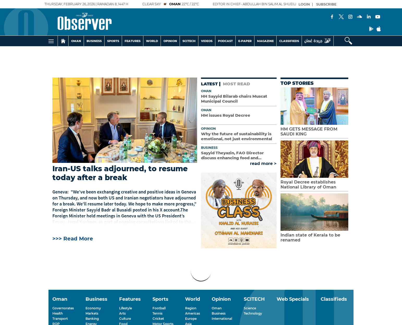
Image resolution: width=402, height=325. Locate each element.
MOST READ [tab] (236, 83)
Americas (192, 313)
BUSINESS (94, 41)
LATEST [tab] (209, 83)
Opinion (208, 129)
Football (159, 308)
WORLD (152, 41)
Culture (125, 319)
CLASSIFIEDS (289, 41)
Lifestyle (125, 308)
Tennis (157, 313)
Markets (92, 313)
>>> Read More (72, 238)
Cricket (158, 319)
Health (57, 313)
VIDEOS (206, 41)
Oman (206, 91)
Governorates (63, 308)
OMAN (76, 41)
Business (209, 148)
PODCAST (225, 41)
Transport (60, 319)
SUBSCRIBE (326, 4)
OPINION (170, 41)
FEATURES (133, 41)
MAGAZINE (265, 41)
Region (190, 308)
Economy (93, 308)
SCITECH (189, 41)
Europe (191, 319)
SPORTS (113, 41)
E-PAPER (245, 41)
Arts (122, 313)
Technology (253, 313)
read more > (263, 163)
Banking (92, 319)
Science (250, 308)
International (222, 319)
